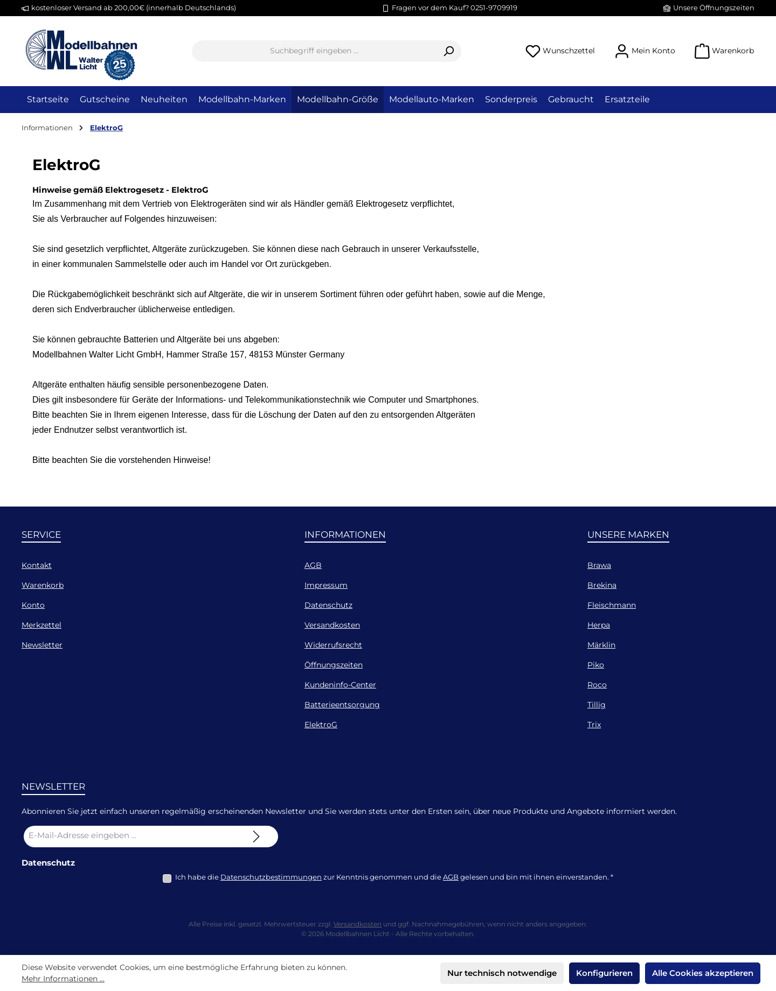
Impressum (326, 585)
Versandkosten (332, 625)
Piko (595, 665)
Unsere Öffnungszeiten (713, 7)
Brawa (599, 565)
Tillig (596, 704)
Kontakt (37, 565)
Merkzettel (41, 625)
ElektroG (320, 724)
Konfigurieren (604, 973)
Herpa (598, 625)
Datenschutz (328, 605)
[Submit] (256, 836)
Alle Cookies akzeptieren (702, 973)
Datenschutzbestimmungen (271, 877)
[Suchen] (448, 51)
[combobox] (314, 51)
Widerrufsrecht (333, 645)
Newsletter (42, 645)
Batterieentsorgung (342, 704)
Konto (33, 605)
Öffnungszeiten (333, 665)
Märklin (601, 645)
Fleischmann (611, 605)
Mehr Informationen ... (63, 978)
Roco (597, 685)
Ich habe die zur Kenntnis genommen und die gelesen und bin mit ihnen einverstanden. (394, 877)
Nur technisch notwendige (502, 973)
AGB (313, 565)
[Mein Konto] (644, 51)
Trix (594, 724)
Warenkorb (43, 585)
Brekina (601, 585)
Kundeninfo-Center (340, 685)
